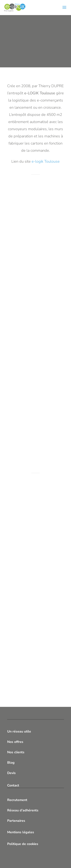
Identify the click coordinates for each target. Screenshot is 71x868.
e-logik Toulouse (46, 161)
